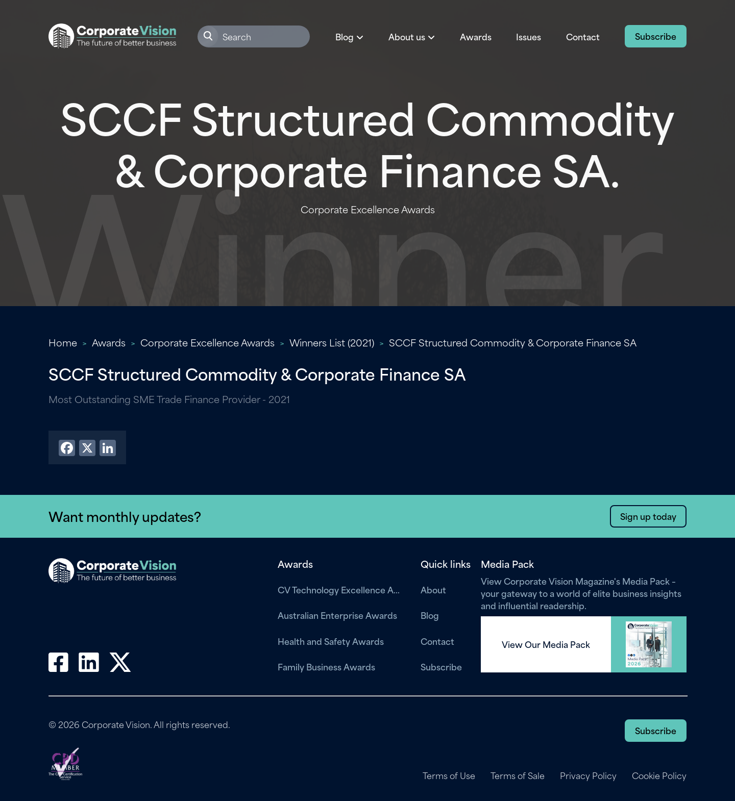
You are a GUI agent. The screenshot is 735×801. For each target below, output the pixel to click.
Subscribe (655, 35)
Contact (583, 36)
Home (62, 342)
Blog (430, 615)
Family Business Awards (326, 666)
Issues (528, 36)
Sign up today (648, 515)
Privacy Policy (588, 775)
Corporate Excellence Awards (207, 342)
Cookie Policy (659, 775)
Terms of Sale (518, 775)
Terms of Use (449, 775)
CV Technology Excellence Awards (341, 589)
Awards (476, 36)
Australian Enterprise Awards (337, 615)
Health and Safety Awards (331, 641)
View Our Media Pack (546, 644)
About (433, 589)
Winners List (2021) (331, 342)
